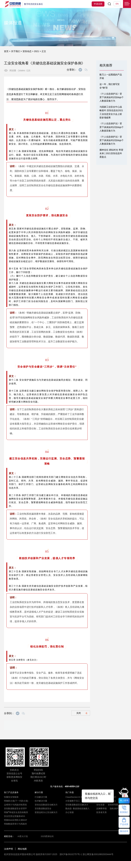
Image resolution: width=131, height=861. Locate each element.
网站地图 (22, 849)
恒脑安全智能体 (11, 797)
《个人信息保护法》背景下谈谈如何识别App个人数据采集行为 (111, 97)
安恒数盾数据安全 (43, 808)
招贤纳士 (112, 801)
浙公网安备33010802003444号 (98, 854)
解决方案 (39, 792)
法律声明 (8, 849)
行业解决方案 (41, 797)
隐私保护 (114, 808)
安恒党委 (100, 804)
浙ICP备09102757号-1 (71, 854)
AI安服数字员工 (72, 801)
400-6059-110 (72, 786)
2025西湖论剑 (47, 836)
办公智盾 (69, 812)
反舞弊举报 (101, 808)
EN (117, 4)
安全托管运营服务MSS (14, 816)
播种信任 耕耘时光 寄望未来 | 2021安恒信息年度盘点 (111, 153)
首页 (6, 51)
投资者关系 (101, 812)
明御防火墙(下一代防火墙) (16, 801)
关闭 (81, 713)
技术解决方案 (41, 801)
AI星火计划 (23, 836)
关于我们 (15, 51)
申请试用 (98, 4)
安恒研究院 (113, 804)
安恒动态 (27, 51)
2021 (36, 51)
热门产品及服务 (11, 792)
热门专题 (69, 792)
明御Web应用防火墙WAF (15, 820)
